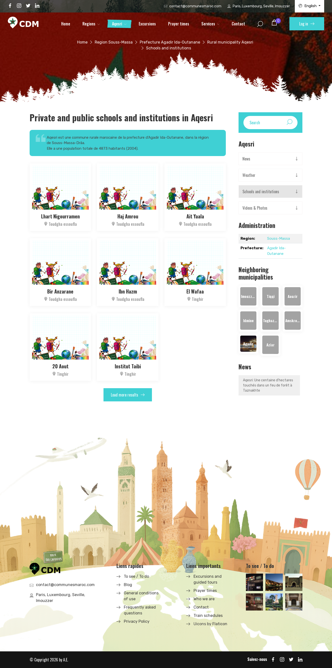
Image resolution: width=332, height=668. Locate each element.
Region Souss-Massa (114, 42)
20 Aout (60, 366)
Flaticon (219, 624)
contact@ (195, 6)
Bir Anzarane (60, 291)
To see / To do (136, 576)
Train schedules (208, 615)
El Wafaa (195, 291)
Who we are (204, 599)
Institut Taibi (128, 366)
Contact (238, 24)
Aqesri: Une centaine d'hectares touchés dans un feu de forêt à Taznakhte (268, 385)
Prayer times (178, 24)
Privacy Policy (136, 621)
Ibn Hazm (128, 291)
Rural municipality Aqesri (230, 42)
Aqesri (117, 24)
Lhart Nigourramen (60, 216)
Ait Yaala (195, 216)
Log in (306, 24)
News (246, 159)
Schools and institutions (260, 191)
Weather (248, 175)
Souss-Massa (278, 238)
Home (65, 24)
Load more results (128, 395)
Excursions (147, 24)
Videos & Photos (254, 208)
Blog (128, 584)
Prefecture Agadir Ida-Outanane (170, 42)
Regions (88, 24)
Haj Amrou (127, 216)
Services (208, 24)
